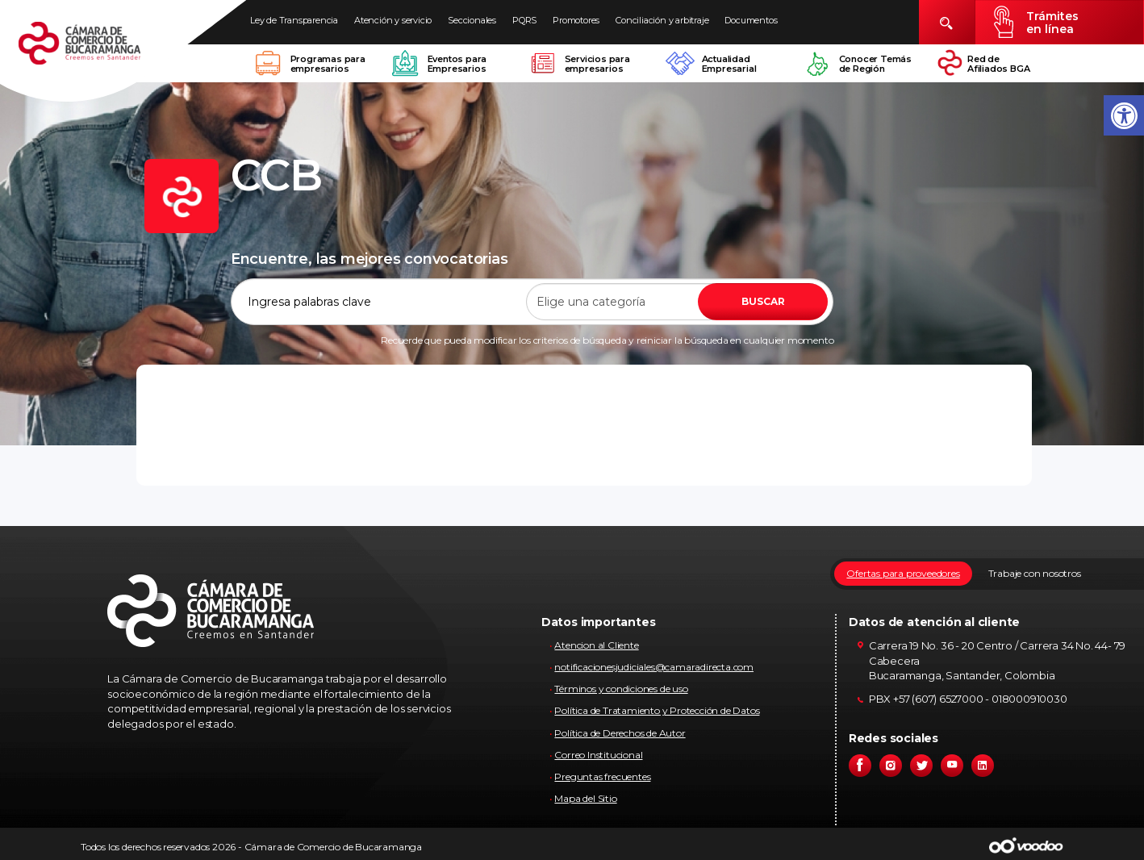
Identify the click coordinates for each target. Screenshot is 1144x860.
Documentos (750, 20)
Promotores (576, 20)
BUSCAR (763, 301)
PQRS (524, 20)
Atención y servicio (393, 20)
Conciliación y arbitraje (662, 20)
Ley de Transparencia (294, 20)
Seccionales (472, 20)
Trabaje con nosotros (1034, 573)
